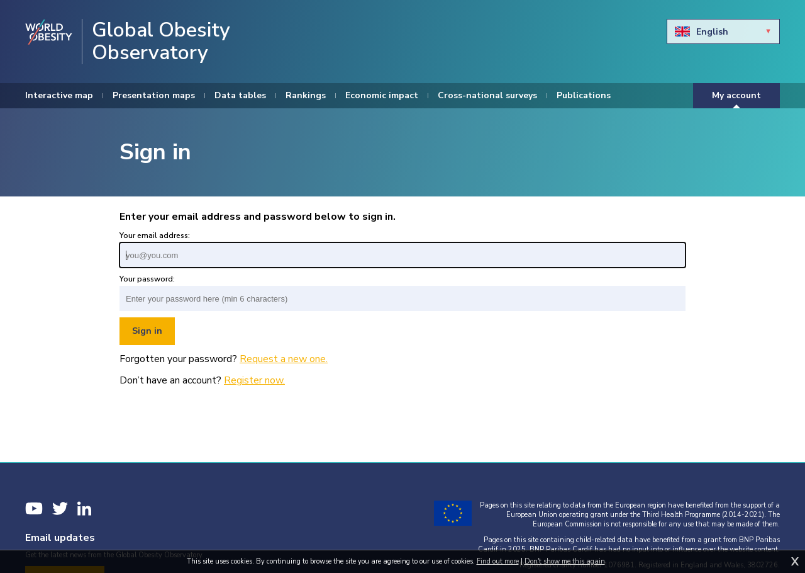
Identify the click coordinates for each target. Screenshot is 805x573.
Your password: (147, 279)
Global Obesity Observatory (161, 41)
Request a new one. (284, 359)
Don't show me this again (565, 561)
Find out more (498, 561)
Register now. (254, 380)
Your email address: (154, 235)
